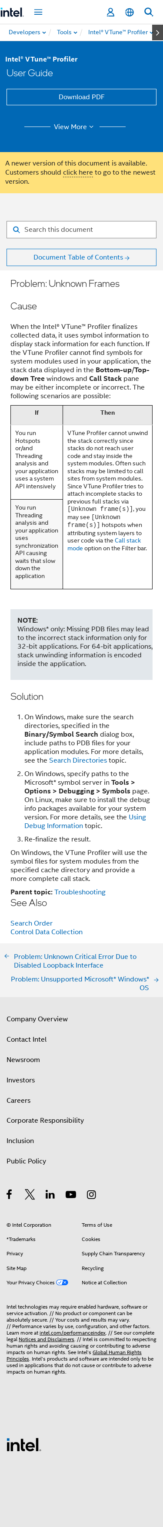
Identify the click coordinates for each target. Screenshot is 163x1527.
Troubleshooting (80, 892)
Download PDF (82, 97)
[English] (129, 12)
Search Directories (78, 760)
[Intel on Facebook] (10, 1196)
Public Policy (26, 1161)
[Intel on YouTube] (71, 1196)
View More (75, 127)
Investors (21, 1080)
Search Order (31, 923)
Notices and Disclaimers (46, 1339)
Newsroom (23, 1060)
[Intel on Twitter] (30, 1196)
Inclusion (20, 1141)
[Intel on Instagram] (92, 1196)
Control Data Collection (46, 932)
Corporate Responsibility (45, 1120)
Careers (18, 1100)
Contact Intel (27, 1039)
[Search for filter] (81, 229)
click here (78, 172)
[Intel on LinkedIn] (50, 1196)
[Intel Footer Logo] (24, 1444)
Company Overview (37, 1019)
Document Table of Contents (78, 257)
